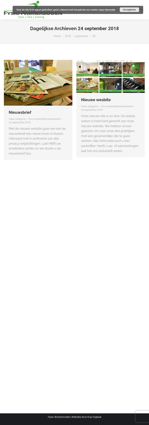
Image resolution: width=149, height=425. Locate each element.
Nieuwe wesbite (96, 99)
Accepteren (129, 9)
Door (44, 118)
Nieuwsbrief (20, 112)
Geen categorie (17, 118)
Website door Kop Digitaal (86, 416)
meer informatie (107, 10)
